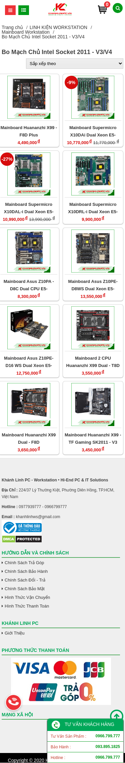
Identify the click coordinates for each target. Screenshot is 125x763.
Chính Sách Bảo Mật (25, 588)
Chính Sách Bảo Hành (26, 571)
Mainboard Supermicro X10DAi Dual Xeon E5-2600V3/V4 (93, 131)
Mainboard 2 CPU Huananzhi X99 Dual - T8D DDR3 (93, 362)
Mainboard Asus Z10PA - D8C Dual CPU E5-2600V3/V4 (29, 285)
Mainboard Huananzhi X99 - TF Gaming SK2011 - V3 (93, 438)
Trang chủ (12, 27)
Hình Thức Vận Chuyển (27, 597)
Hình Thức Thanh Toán (27, 606)
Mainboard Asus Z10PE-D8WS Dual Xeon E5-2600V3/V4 (93, 285)
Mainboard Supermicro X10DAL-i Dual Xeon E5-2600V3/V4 (29, 208)
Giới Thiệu (15, 633)
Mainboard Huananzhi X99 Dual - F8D (29, 438)
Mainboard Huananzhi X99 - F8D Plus (28, 131)
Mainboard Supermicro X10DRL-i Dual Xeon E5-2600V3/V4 (93, 208)
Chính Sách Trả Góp (24, 562)
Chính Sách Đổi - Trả (25, 580)
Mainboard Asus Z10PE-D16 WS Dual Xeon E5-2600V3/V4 (28, 362)
